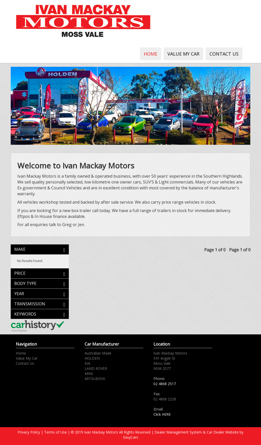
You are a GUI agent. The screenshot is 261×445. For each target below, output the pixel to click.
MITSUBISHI (95, 378)
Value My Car (183, 54)
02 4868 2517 (164, 383)
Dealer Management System (178, 432)
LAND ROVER (96, 368)
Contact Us (224, 54)
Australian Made (98, 353)
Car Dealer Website (223, 432)
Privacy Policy (29, 432)
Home (150, 54)
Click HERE (162, 414)
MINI (89, 373)
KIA (87, 363)
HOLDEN (92, 358)
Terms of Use (56, 432)
